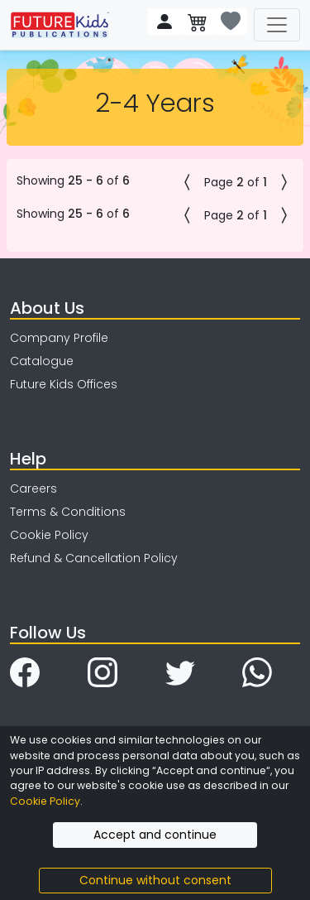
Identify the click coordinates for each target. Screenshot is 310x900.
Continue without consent (155, 880)
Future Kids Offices (63, 384)
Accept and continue (155, 834)
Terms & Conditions (68, 511)
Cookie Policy (49, 535)
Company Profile (59, 338)
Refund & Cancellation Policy (94, 558)
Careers (33, 488)
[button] (188, 182)
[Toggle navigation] (277, 24)
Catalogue (42, 361)
